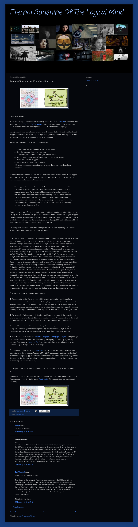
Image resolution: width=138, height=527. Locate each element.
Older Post (74, 512)
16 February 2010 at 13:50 (24, 432)
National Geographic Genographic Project (50, 337)
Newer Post (14, 512)
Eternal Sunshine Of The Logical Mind (66, 12)
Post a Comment (18, 507)
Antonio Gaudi (34, 342)
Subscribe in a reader (93, 80)
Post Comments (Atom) (27, 516)
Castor (17, 425)
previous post (38, 350)
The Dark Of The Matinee (33, 124)
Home (44, 512)
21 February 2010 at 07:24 (24, 465)
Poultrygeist (43, 379)
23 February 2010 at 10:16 (24, 502)
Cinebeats (61, 121)
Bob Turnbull (20, 472)
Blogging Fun (19, 414)
